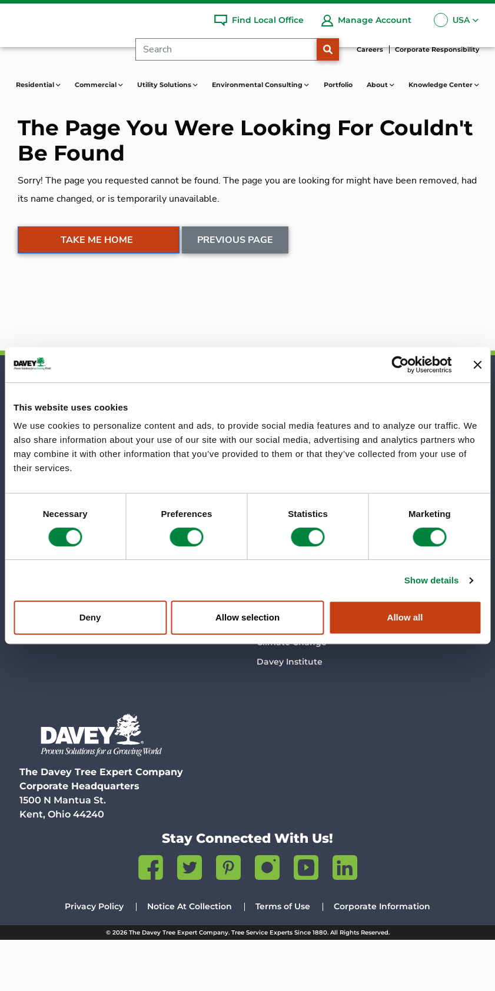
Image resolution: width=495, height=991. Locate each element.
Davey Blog (281, 603)
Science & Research (181, 622)
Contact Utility (287, 497)
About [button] (378, 85)
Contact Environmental (424, 516)
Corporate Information (382, 957)
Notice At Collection (189, 957)
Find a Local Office (61, 511)
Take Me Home (97, 295)
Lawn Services (51, 491)
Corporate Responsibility (437, 49)
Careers (370, 49)
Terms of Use (282, 957)
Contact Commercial (183, 491)
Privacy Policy (94, 957)
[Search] (232, 49)
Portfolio (338, 85)
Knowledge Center (302, 572)
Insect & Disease (292, 667)
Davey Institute (290, 713)
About (154, 572)
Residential (49, 440)
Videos (271, 642)
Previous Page (236, 295)
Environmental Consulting (410, 447)
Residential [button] (36, 85)
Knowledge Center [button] (441, 85)
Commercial (169, 440)
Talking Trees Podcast (304, 622)
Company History (176, 603)
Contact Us (162, 681)
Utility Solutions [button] (165, 85)
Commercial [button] (96, 85)
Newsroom (162, 642)
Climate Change (292, 693)
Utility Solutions (295, 440)
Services (156, 471)
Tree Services (49, 471)
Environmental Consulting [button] (258, 85)
